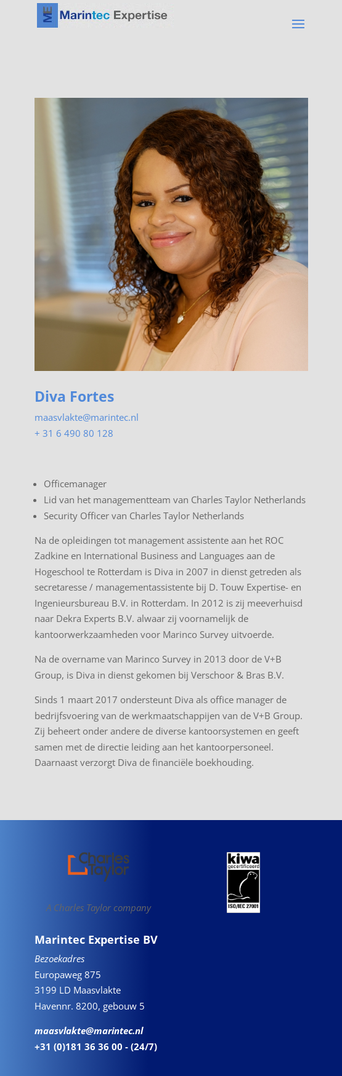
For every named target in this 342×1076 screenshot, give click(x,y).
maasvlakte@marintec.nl (87, 417)
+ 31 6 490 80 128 (74, 433)
